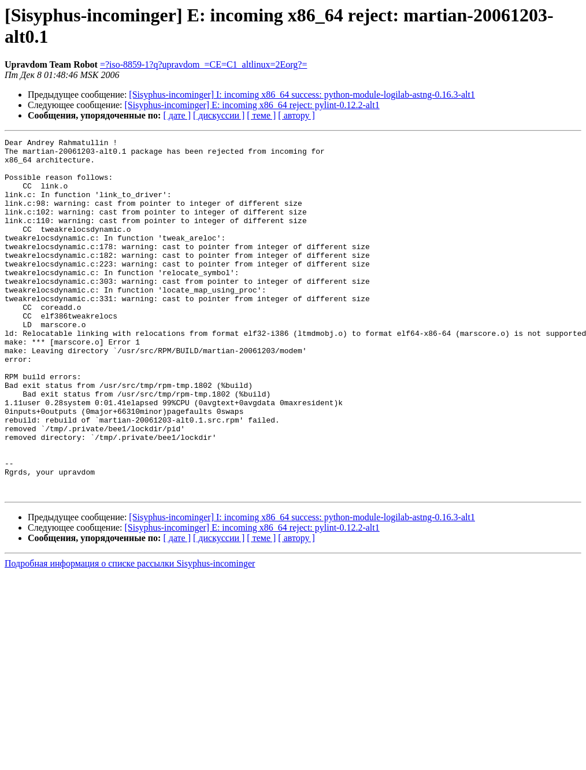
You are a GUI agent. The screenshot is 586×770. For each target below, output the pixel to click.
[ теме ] (261, 115)
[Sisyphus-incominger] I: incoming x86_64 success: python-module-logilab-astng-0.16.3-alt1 (302, 94)
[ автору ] (296, 115)
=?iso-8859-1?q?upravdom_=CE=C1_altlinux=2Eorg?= (203, 64)
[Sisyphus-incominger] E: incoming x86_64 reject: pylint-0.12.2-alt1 (252, 105)
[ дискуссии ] (218, 115)
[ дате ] (177, 115)
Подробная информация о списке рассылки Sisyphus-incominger (130, 634)
